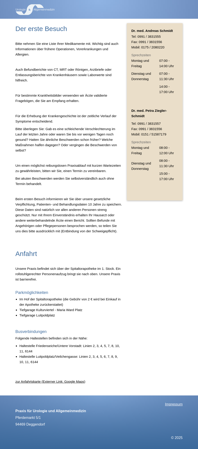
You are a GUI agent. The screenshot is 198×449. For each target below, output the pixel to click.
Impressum (174, 404)
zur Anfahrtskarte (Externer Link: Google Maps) (50, 381)
